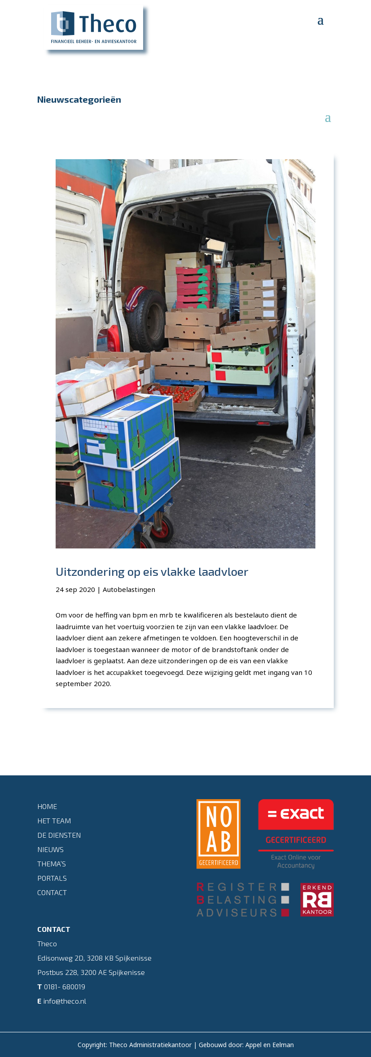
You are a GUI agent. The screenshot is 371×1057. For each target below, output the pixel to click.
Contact (52, 892)
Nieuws (50, 849)
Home (47, 806)
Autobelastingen (129, 589)
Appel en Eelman (269, 1044)
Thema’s (51, 863)
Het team (54, 820)
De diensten (59, 835)
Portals (52, 878)
